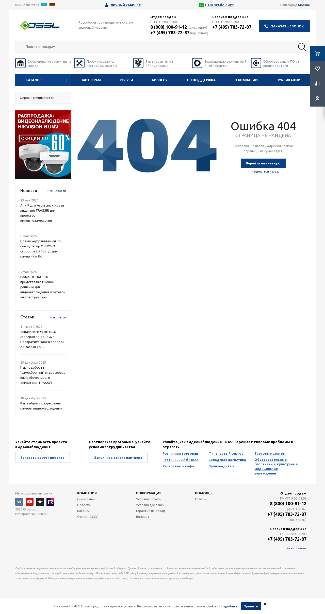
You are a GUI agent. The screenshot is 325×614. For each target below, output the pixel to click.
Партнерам (90, 80)
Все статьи (58, 317)
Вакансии (84, 511)
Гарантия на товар (150, 511)
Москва (304, 5)
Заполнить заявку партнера (118, 457)
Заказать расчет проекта (42, 457)
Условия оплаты (148, 499)
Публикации (288, 80)
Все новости (56, 191)
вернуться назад (266, 171)
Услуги (126, 80)
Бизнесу (159, 80)
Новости (84, 505)
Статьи (200, 499)
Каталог (34, 80)
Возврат (143, 516)
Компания (87, 493)
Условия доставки (150, 505)
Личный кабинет (125, 5)
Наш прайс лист (219, 5)
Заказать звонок (287, 26)
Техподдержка (201, 80)
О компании (246, 80)
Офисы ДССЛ (87, 516)
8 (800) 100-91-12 (168, 26)
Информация (148, 493)
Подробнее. (228, 606)
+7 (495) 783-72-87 (169, 32)
